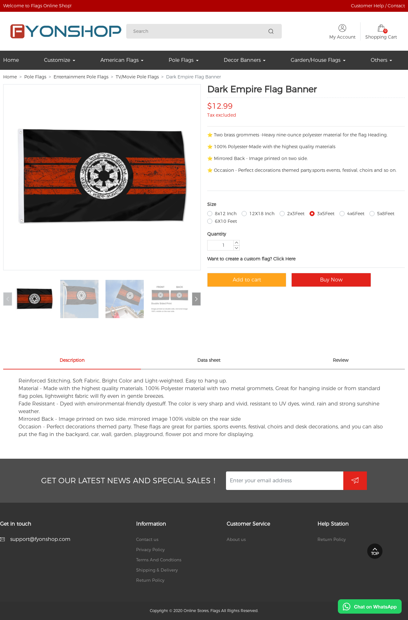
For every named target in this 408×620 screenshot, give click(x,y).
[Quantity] (223, 245)
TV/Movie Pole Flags (137, 77)
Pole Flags (35, 77)
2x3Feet (295, 213)
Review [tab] (340, 360)
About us (236, 539)
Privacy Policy (150, 549)
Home (10, 77)
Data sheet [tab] (208, 360)
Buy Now (331, 280)
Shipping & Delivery (157, 570)
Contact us (147, 539)
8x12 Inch (226, 213)
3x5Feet (325, 213)
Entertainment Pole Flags (81, 77)
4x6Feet (355, 213)
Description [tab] (72, 360)
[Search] (199, 31)
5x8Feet (385, 213)
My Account (342, 37)
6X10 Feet (226, 221)
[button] (196, 299)
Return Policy (150, 580)
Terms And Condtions (158, 559)
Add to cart (247, 280)
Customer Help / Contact (378, 6)
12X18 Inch (261, 213)
